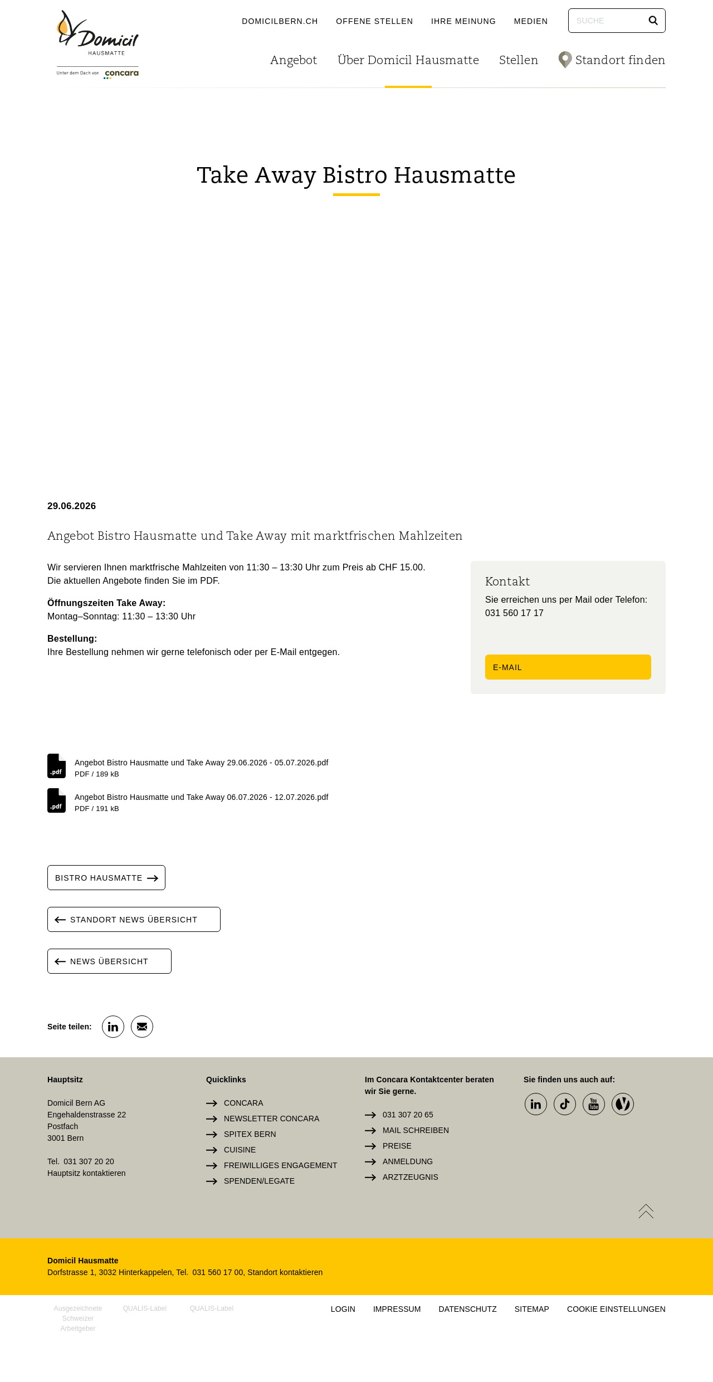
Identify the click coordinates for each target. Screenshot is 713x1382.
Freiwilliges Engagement (281, 1165)
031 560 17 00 (218, 1272)
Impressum (397, 1309)
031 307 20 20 (89, 1161)
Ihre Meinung (463, 21)
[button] (653, 20)
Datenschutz (468, 1309)
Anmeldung (408, 1161)
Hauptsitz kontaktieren (86, 1173)
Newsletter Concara (271, 1118)
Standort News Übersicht (123, 919)
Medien (531, 21)
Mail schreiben (416, 1130)
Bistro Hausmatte (110, 878)
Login (343, 1309)
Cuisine (240, 1149)
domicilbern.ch (280, 21)
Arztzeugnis (410, 1177)
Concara (243, 1102)
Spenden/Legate (259, 1180)
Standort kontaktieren (285, 1272)
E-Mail (507, 667)
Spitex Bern (250, 1134)
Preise (397, 1145)
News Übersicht (98, 961)
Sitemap (532, 1309)
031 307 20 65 (408, 1114)
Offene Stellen (374, 21)
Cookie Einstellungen (616, 1309)
